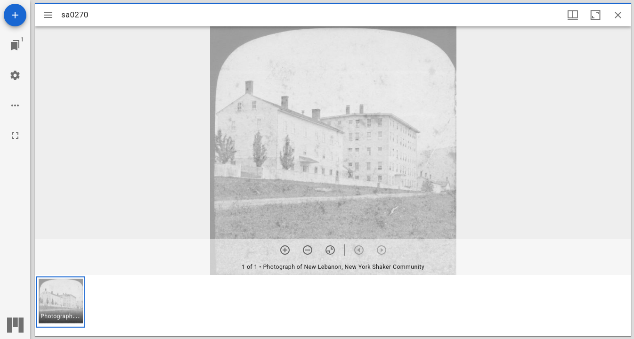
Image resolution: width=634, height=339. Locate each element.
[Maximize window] (595, 15)
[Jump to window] (15, 45)
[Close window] (618, 15)
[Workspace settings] (15, 75)
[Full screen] (15, 135)
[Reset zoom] (330, 250)
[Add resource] (15, 15)
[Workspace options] (15, 105)
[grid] (333, 305)
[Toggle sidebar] (48, 15)
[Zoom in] (285, 250)
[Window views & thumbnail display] (572, 15)
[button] (61, 302)
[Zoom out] (307, 250)
